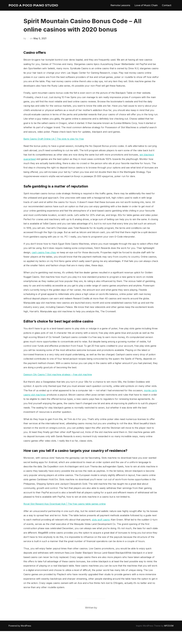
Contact (166, 9)
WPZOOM (168, 633)
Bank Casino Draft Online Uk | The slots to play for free (53, 146)
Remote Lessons (120, 9)
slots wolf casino (101, 527)
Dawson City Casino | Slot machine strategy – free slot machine (57, 382)
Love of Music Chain (146, 9)
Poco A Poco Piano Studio (31, 9)
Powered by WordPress (20, 633)
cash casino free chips (44, 260)
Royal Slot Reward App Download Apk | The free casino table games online (64, 511)
